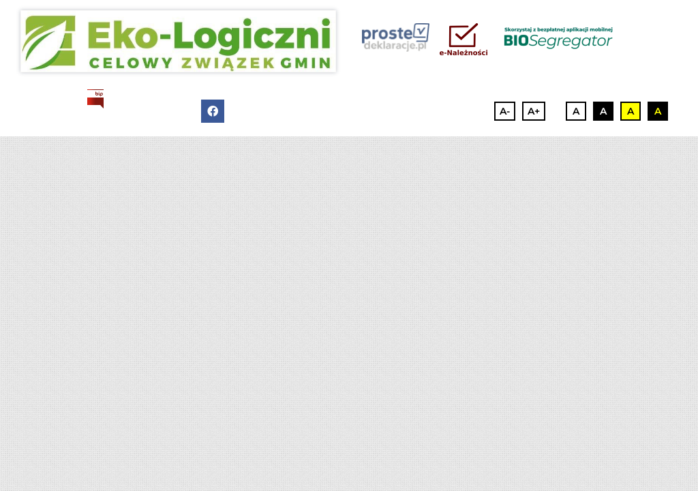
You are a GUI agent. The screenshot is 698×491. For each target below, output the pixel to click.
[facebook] (212, 111)
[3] (178, 41)
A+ (534, 111)
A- (505, 111)
